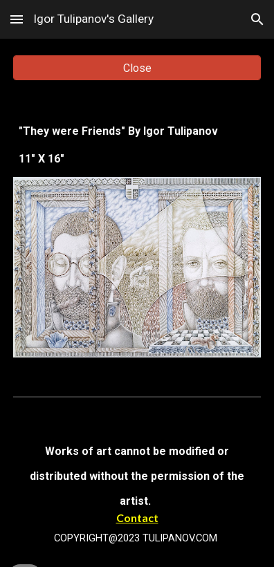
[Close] (136, 68)
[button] (16, 19)
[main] (136, 145)
